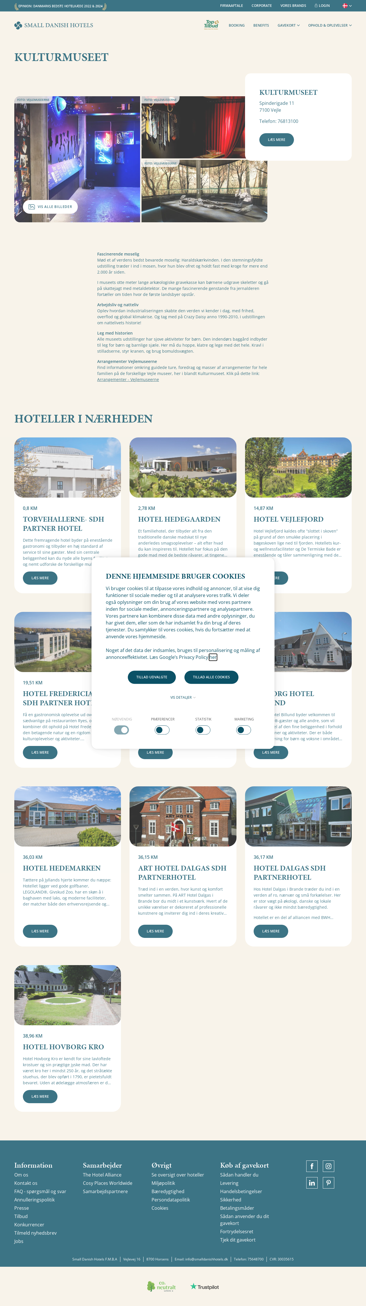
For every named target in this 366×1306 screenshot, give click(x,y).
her (213, 657)
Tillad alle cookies (211, 677)
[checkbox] (122, 725)
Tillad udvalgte (151, 677)
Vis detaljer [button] (183, 697)
